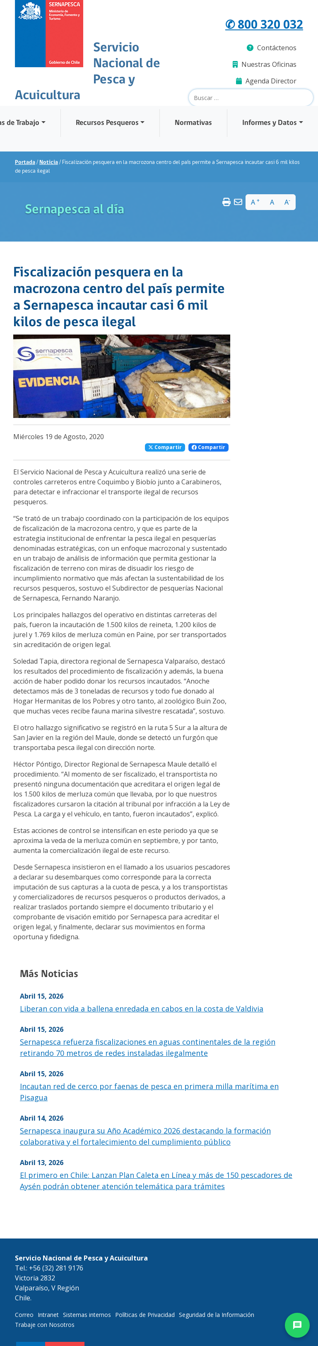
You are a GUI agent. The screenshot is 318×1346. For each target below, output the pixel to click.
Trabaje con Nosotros (45, 1325)
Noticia (48, 162)
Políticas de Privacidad (145, 1315)
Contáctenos (271, 47)
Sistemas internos (87, 1315)
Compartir (165, 447)
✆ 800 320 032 (264, 24)
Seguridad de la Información (216, 1315)
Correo (24, 1315)
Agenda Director (266, 80)
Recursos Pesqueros (107, 123)
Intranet (48, 1315)
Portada (25, 162)
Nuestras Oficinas (264, 64)
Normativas (193, 123)
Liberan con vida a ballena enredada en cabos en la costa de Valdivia (141, 1009)
